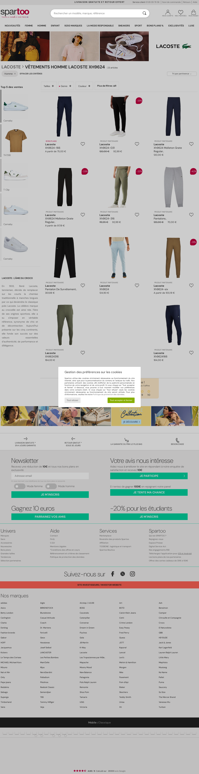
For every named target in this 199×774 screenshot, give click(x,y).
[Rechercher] (144, 13)
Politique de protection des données (108, 394)
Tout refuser (72, 400)
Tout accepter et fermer (121, 400)
